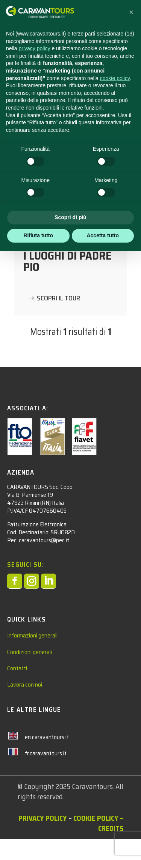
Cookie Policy (95, 839)
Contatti (17, 689)
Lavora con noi (24, 705)
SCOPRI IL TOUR (58, 298)
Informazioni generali (32, 656)
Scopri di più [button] (70, 217)
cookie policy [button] (115, 78)
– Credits (110, 844)
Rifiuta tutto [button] (38, 235)
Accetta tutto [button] (102, 235)
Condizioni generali (29, 672)
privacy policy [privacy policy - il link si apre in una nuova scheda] (34, 48)
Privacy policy (42, 839)
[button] (131, 12)
